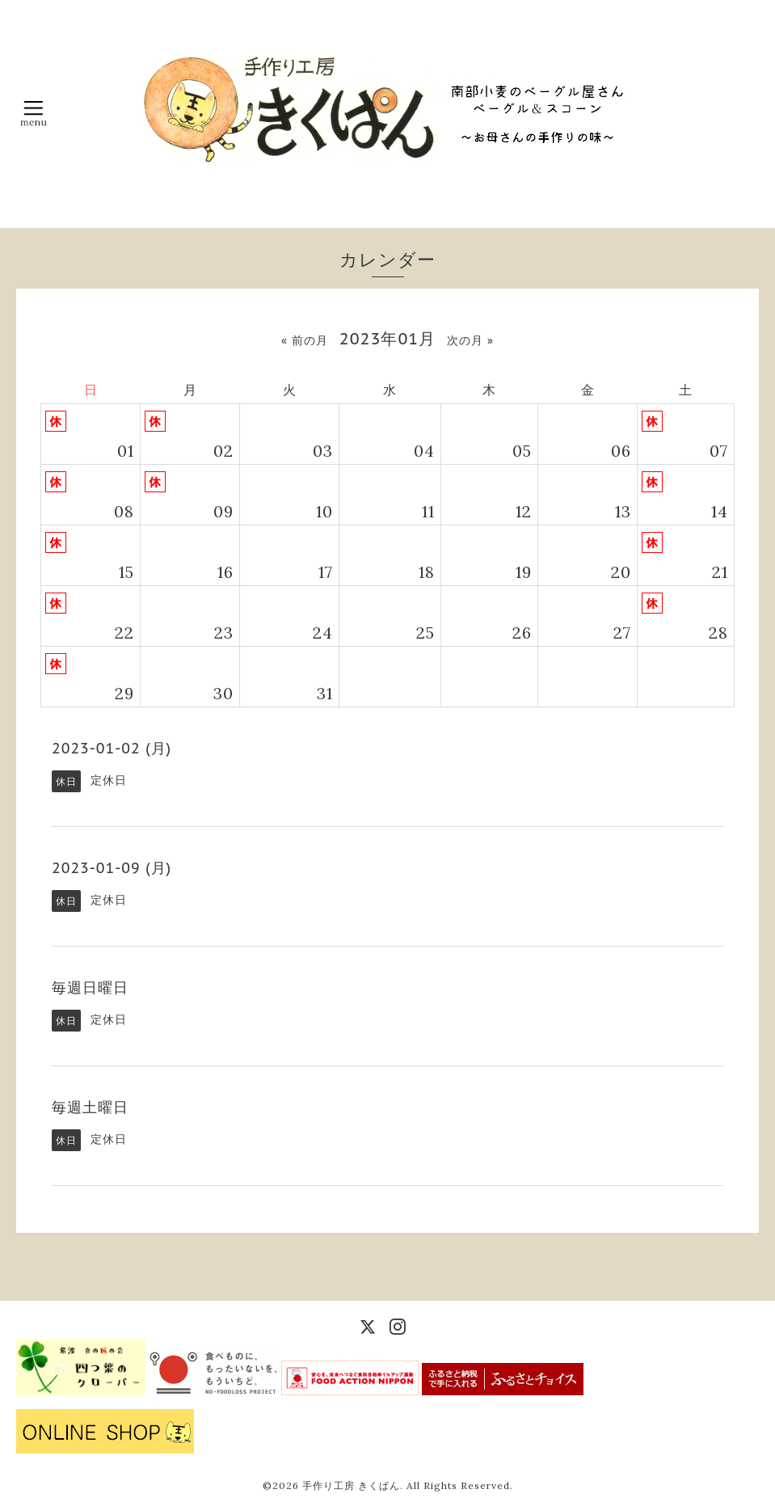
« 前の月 (304, 340)
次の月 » (470, 340)
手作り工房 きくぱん (351, 1485)
